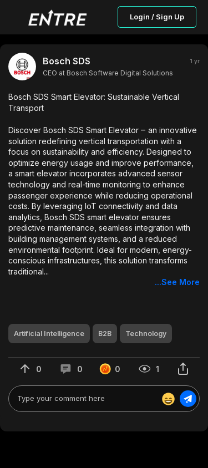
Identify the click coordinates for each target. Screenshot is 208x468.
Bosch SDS (66, 61)
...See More (177, 282)
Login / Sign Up (157, 16)
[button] (104, 189)
